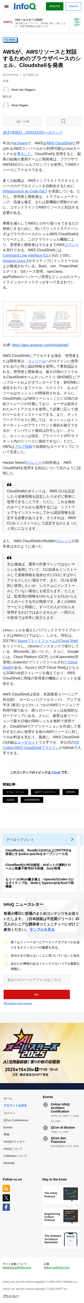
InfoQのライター (14, 1141)
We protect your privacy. (18, 1003)
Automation (31, 799)
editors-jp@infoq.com (56, 1267)
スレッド (35, 462)
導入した (24, 154)
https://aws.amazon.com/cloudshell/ (40, 345)
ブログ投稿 (23, 446)
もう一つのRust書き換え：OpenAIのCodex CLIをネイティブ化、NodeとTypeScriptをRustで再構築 (39, 883)
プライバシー (11, 1296)
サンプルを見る (42, 929)
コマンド (72, 245)
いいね (25, 121)
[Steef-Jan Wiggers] (6, 89)
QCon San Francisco (58, 1139)
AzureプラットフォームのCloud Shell (48, 641)
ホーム (8, 1098)
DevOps (70, 792)
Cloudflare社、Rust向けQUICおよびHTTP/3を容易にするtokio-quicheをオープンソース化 (38, 852)
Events (8, 1127)
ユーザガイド (28, 742)
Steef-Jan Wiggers (23, 89)
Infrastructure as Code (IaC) (25, 191)
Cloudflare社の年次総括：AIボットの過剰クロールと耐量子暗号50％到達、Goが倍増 (38, 866)
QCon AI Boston (63, 1127)
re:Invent (20, 143)
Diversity (9, 1163)
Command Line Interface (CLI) (27, 255)
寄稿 (6, 1134)
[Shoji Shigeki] (6, 105)
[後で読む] (63, 121)
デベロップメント (15, 792)
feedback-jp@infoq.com (17, 1267)
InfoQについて (13, 1148)
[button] (37, 994)
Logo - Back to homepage (25, 6)
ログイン (9, 1113)
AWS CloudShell (59, 143)
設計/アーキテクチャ (45, 792)
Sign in (73, 6)
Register (55, 6)
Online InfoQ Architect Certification (60, 1108)
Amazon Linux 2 (15, 261)
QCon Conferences (16, 1120)
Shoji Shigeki (19, 105)
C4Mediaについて (15, 1156)
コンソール (37, 361)
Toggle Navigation (6, 6)
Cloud (10, 39)
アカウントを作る (15, 1105)
